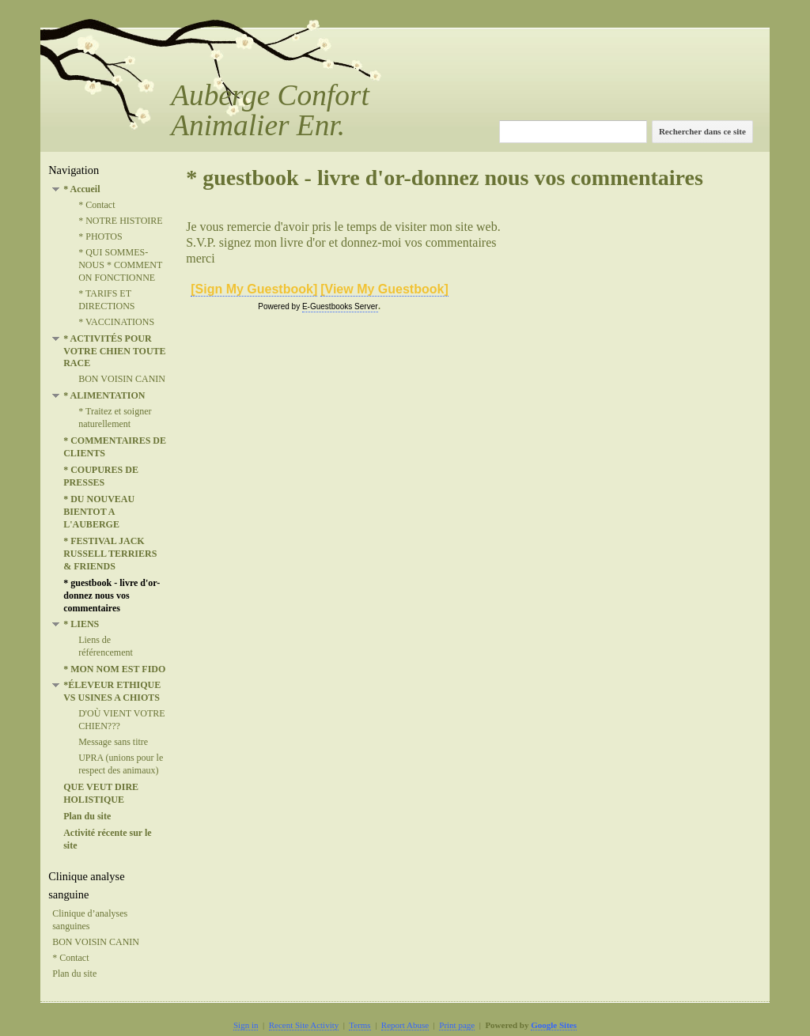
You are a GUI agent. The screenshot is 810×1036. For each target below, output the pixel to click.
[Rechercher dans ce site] (573, 131)
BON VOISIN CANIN (121, 378)
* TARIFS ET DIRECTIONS (106, 300)
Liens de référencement (105, 646)
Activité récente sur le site (107, 839)
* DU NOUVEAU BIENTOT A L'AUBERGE (98, 511)
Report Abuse (405, 1025)
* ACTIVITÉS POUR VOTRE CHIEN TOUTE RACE (114, 351)
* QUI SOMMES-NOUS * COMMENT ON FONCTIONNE (120, 265)
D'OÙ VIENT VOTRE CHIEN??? (121, 720)
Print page (457, 1025)
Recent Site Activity (304, 1025)
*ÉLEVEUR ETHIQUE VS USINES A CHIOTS (112, 691)
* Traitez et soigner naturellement (114, 417)
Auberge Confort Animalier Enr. (270, 110)
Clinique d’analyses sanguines (89, 920)
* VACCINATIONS (116, 321)
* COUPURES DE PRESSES (100, 476)
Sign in (245, 1025)
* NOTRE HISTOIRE (120, 220)
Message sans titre (113, 741)
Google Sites (554, 1025)
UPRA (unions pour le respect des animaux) (120, 764)
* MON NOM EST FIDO (114, 669)
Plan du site (87, 816)
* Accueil (81, 189)
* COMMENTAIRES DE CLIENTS (114, 447)
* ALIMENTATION (104, 395)
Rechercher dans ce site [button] (702, 131)
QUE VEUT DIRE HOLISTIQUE (100, 793)
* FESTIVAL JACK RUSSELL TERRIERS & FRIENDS (110, 553)
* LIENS (81, 624)
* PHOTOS (100, 236)
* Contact (96, 204)
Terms (359, 1025)
